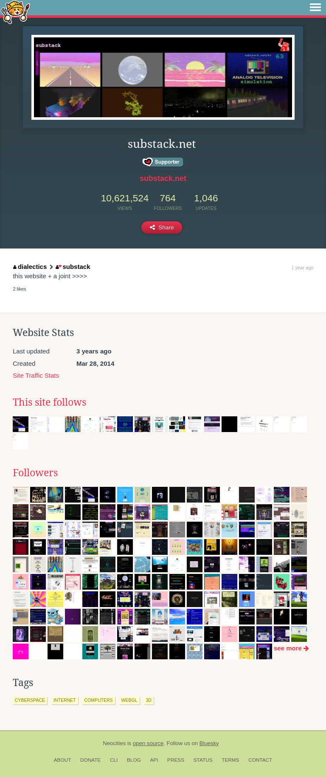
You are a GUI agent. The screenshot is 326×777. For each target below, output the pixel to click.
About (62, 760)
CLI (114, 760)
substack (73, 266)
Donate (90, 760)
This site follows (49, 402)
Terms (230, 760)
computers (98, 700)
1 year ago (302, 267)
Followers (35, 472)
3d (149, 700)
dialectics (30, 266)
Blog (134, 760)
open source (148, 743)
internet (64, 700)
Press (175, 760)
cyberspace (30, 700)
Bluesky (209, 743)
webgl (129, 700)
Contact (260, 760)
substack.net (163, 178)
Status (203, 760)
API (154, 760)
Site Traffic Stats (36, 375)
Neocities (114, 743)
